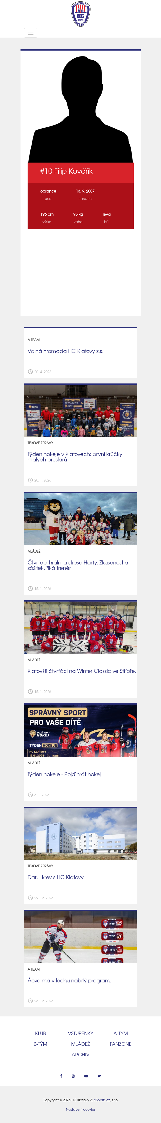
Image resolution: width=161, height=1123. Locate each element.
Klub (40, 1033)
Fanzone (121, 1043)
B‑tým (40, 1043)
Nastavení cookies (80, 1109)
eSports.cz (102, 1099)
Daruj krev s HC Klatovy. (56, 877)
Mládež (80, 1043)
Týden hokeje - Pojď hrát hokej (64, 774)
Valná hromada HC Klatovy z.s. (65, 351)
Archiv (81, 1054)
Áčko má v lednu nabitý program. (69, 980)
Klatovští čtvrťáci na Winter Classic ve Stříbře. (82, 671)
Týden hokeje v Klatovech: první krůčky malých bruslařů (75, 456)
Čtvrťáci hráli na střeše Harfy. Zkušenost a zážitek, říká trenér (78, 565)
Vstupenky (80, 1033)
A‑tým (120, 1033)
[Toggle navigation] (30, 33)
